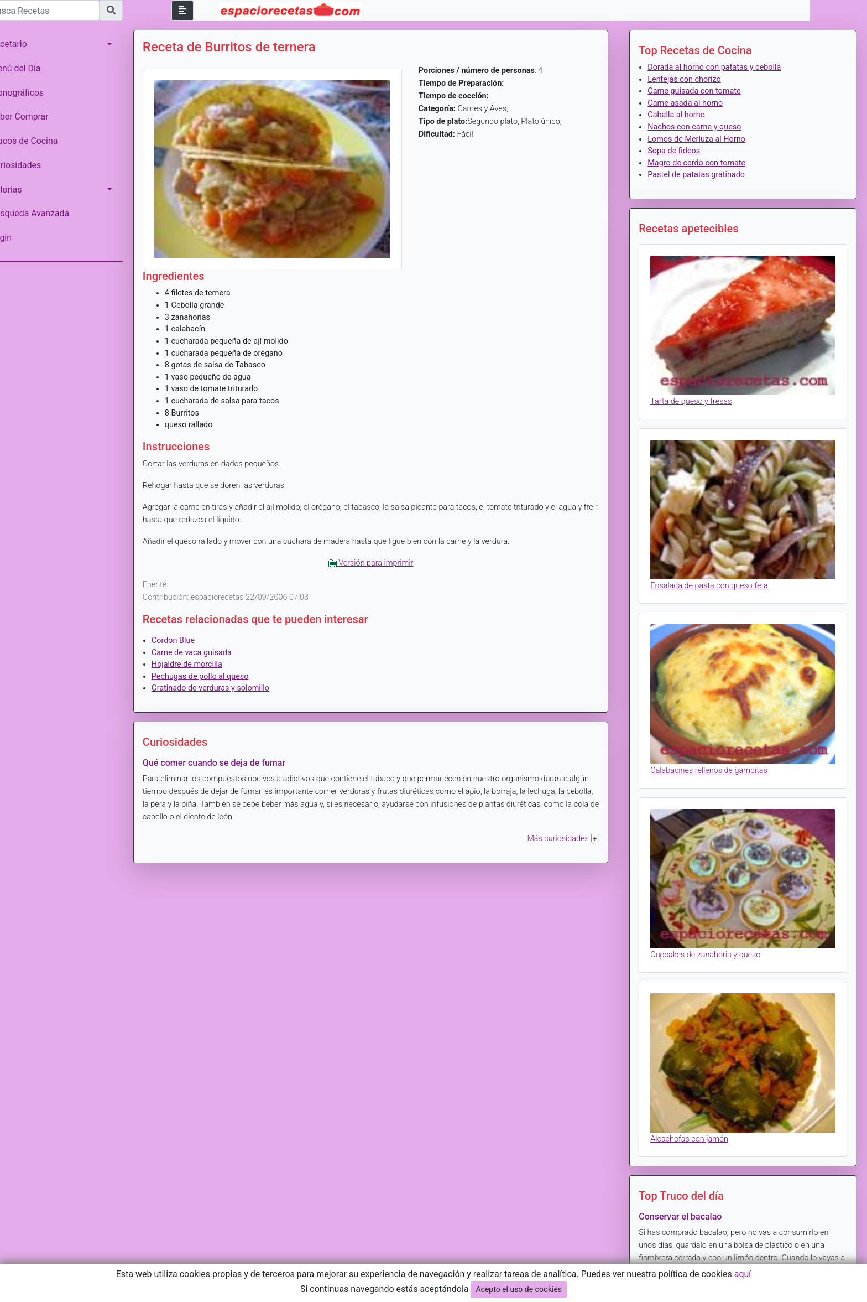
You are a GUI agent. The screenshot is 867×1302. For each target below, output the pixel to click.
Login (16, 237)
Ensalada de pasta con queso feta (715, 578)
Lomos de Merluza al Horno (702, 139)
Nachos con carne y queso (699, 127)
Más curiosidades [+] (568, 834)
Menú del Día (31, 68)
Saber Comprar (35, 116)
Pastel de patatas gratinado (701, 174)
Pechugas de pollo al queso (215, 672)
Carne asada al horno (690, 103)
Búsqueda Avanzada (45, 213)
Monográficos (32, 92)
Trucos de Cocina (39, 141)
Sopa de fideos (679, 150)
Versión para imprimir (381, 558)
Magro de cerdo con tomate (702, 163)
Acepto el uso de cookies (519, 1289)
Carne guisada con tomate (699, 91)
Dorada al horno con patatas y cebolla (719, 67)
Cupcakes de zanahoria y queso (711, 939)
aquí (742, 1274)
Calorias (22, 189)
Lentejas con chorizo (689, 79)
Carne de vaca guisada (207, 647)
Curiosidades (31, 165)
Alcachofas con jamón (695, 1119)
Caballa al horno (682, 115)
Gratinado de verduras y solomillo (226, 683)
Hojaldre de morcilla (202, 660)
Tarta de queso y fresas (696, 397)
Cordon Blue (188, 636)
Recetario (24, 44)
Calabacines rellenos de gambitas (714, 758)
